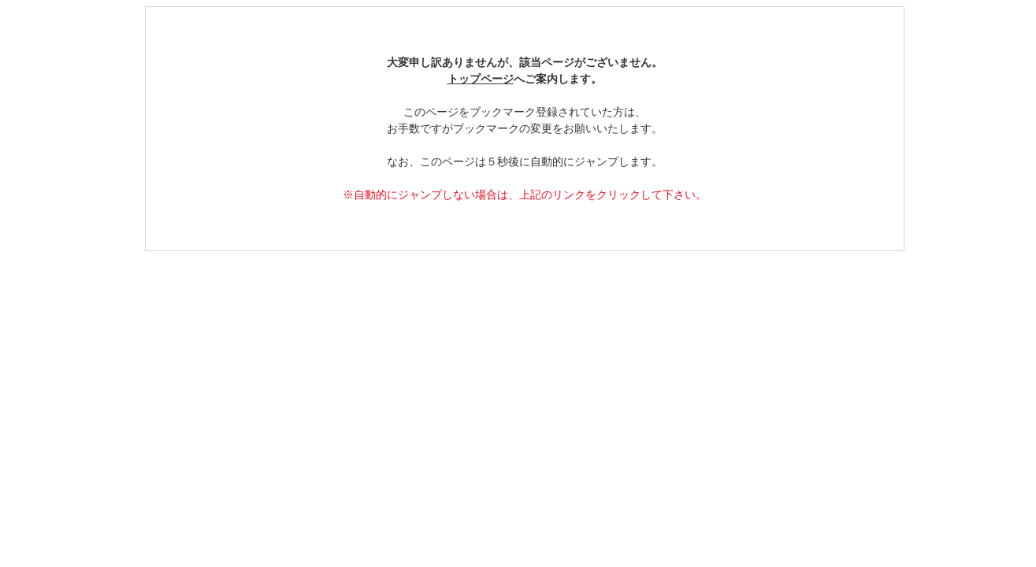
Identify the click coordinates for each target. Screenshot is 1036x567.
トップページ (480, 79)
